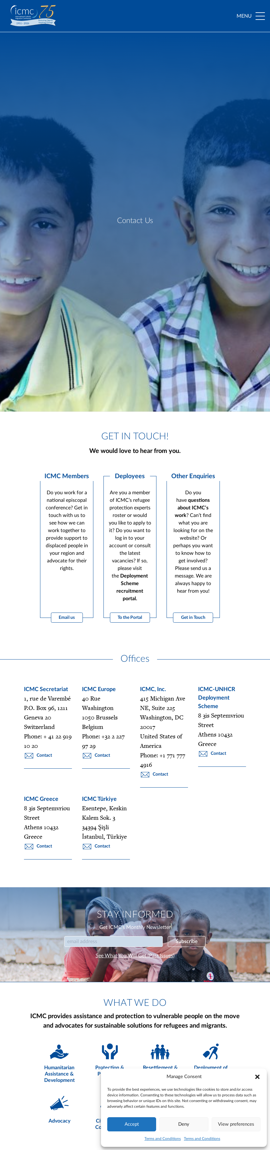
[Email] (113, 941)
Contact (38, 756)
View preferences (236, 1124)
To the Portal (130, 617)
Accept (132, 1124)
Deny (183, 1124)
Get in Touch (193, 617)
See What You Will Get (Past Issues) (135, 955)
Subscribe (187, 941)
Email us (67, 617)
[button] (257, 1077)
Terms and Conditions (162, 1139)
